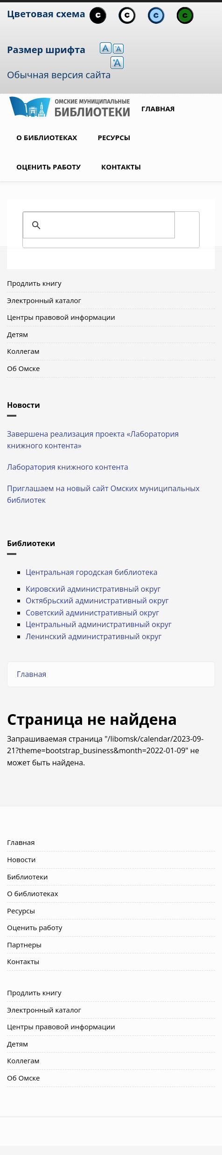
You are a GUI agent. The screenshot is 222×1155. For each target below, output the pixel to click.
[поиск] (109, 225)
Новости (21, 859)
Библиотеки (27, 876)
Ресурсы (113, 137)
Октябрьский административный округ (97, 600)
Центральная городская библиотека (92, 572)
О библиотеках (46, 137)
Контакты (121, 166)
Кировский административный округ (93, 589)
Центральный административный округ (99, 624)
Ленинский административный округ (93, 636)
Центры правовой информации (61, 317)
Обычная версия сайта (59, 74)
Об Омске (23, 368)
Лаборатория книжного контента (67, 467)
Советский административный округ (92, 613)
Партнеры (24, 944)
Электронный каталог (44, 300)
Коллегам (23, 351)
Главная (158, 108)
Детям (17, 334)
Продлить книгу (34, 283)
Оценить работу (48, 166)
